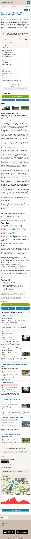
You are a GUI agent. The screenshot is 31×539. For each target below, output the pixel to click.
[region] (15, 486)
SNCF (13, 260)
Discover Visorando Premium (15, 89)
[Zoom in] (29, 480)
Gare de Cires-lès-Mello (17, 243)
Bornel (7, 73)
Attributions (3, 493)
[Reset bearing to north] (29, 484)
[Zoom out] (29, 482)
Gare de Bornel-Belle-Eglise (16, 225)
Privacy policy (4, 523)
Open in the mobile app (15, 96)
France (9, 71)
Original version (18, 471)
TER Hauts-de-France (20, 260)
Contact (3, 525)
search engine (21, 448)
